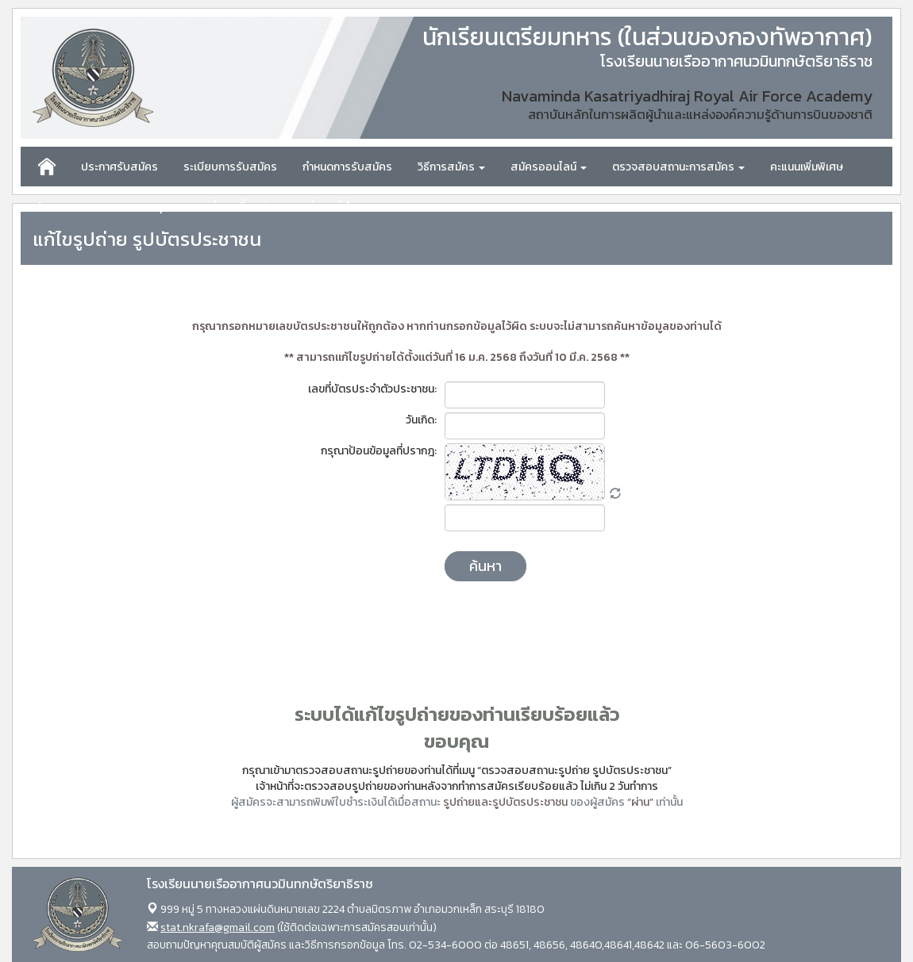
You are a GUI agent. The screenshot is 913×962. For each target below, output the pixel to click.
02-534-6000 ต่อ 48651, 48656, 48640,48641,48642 (537, 945)
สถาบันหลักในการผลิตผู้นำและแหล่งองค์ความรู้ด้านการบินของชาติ (700, 114)
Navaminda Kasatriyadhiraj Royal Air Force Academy (687, 96)
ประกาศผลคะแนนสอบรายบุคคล (108, 206)
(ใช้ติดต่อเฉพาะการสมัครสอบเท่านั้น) (298, 927)
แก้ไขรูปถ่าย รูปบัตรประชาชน (147, 239)
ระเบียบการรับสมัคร (230, 167)
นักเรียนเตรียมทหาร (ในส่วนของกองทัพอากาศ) (647, 38)
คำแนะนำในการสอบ (351, 206)
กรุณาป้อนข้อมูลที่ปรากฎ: (379, 451)
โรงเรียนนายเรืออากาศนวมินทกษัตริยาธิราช (736, 61)
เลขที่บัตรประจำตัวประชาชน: (372, 389)
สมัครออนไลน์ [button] (548, 167)
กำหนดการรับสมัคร (347, 167)
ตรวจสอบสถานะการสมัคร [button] (678, 167)
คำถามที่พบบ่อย (245, 206)
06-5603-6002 (725, 945)
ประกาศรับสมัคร (119, 167)
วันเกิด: (421, 420)
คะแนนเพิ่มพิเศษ (806, 167)
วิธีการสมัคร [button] (451, 167)
